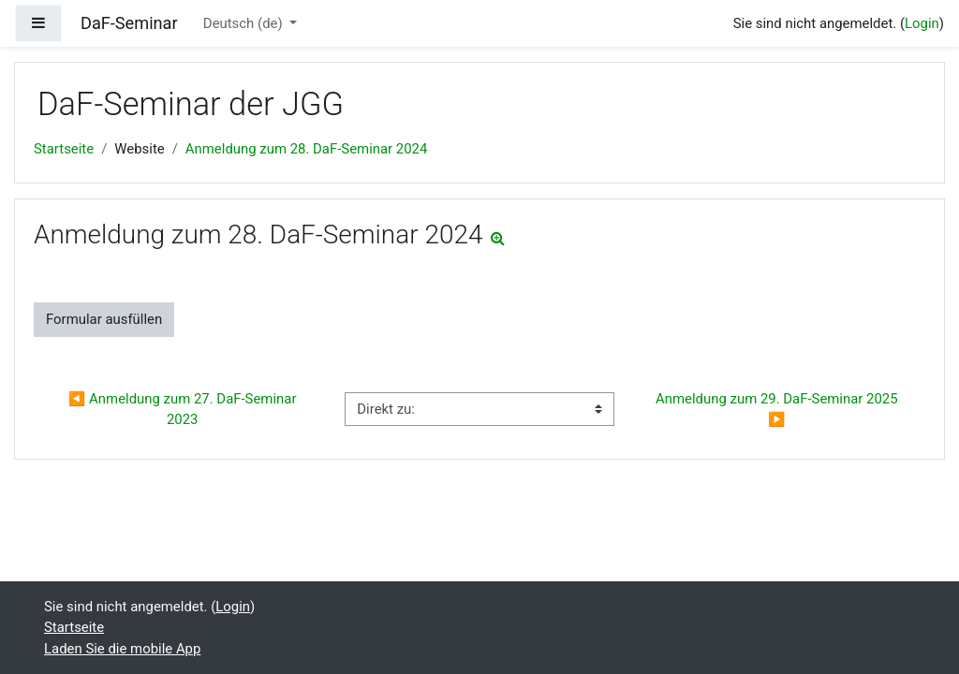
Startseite (64, 148)
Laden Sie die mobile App (122, 648)
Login (922, 23)
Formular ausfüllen (104, 319)
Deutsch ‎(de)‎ (244, 23)
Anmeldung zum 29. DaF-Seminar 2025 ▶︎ (778, 409)
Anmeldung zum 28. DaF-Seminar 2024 (306, 148)
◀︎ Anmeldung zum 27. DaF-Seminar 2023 (184, 409)
